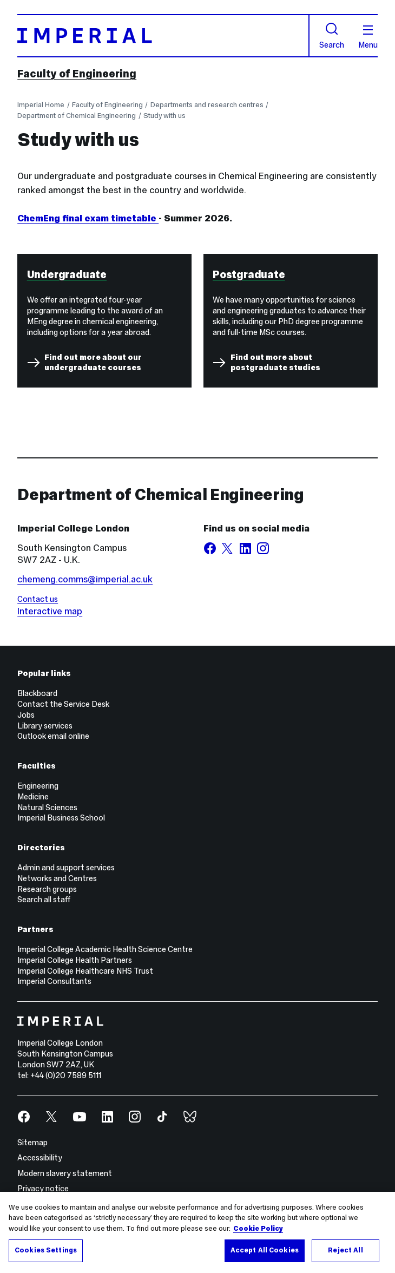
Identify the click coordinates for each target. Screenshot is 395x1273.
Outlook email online (53, 736)
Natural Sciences (47, 807)
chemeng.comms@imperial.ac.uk (85, 579)
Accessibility (39, 1158)
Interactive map (49, 611)
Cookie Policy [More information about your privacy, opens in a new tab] (258, 1228)
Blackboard (37, 693)
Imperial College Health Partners (74, 960)
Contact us (37, 599)
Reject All (345, 1250)
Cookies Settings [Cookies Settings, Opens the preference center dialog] (46, 1250)
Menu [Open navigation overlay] (368, 37)
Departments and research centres (207, 104)
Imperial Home (40, 104)
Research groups (47, 889)
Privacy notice (43, 1188)
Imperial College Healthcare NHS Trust (85, 971)
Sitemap (32, 1142)
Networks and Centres (57, 878)
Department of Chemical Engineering (76, 115)
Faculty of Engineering (76, 73)
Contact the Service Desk (63, 704)
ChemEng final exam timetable (88, 218)
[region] (197, 1232)
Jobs (26, 715)
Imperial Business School (61, 818)
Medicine (33, 797)
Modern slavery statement (64, 1173)
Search (331, 35)
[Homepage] (163, 35)
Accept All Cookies (265, 1250)
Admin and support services (66, 867)
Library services (45, 726)
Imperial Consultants (54, 981)
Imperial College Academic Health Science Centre (105, 949)
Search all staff (43, 899)
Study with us (164, 115)
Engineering (37, 786)
